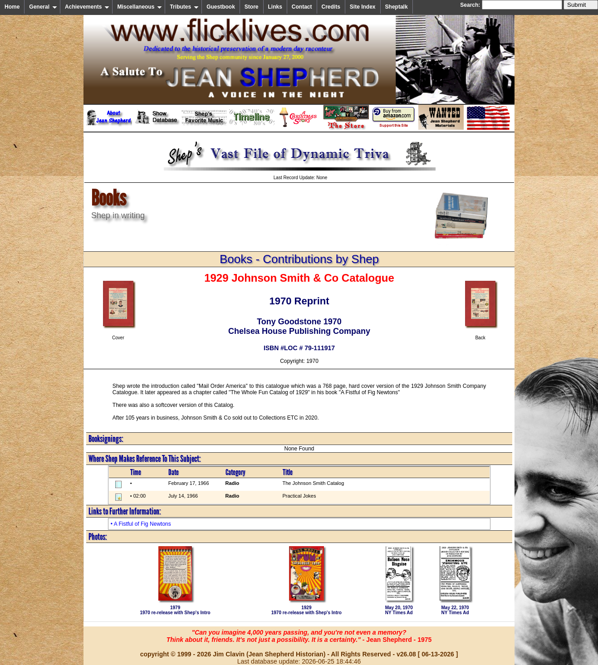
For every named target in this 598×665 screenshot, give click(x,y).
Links (275, 7)
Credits (331, 7)
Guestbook (220, 7)
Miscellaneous (139, 7)
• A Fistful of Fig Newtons (141, 524)
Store (252, 7)
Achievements (87, 7)
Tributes (184, 7)
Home (12, 7)
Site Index (363, 7)
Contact (302, 7)
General (43, 7)
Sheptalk (396, 7)
